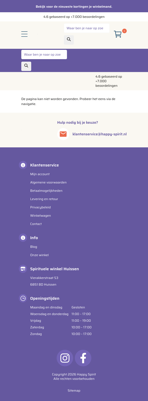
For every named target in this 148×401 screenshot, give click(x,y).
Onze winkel (39, 255)
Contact (36, 223)
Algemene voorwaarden (48, 182)
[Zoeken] (69, 40)
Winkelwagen (40, 215)
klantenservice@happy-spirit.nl (100, 134)
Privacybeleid (40, 207)
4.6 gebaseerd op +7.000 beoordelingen (74, 16)
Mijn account (40, 174)
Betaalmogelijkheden (46, 190)
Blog (33, 246)
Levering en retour (44, 199)
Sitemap (74, 390)
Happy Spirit (86, 374)
